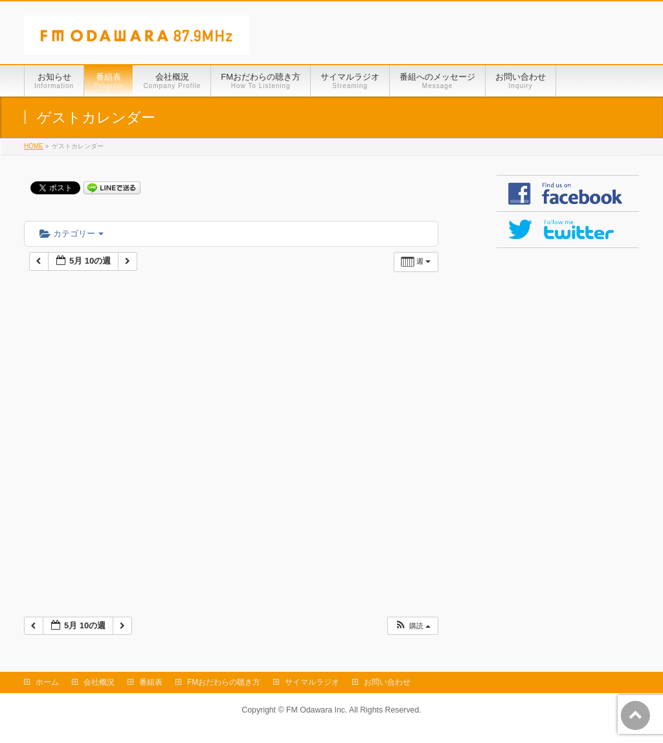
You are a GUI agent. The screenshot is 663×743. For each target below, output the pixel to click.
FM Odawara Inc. (316, 709)
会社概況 (99, 682)
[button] (412, 626)
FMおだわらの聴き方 (223, 682)
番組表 (151, 682)
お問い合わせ (387, 682)
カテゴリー (71, 233)
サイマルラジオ (312, 682)
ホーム (47, 682)
